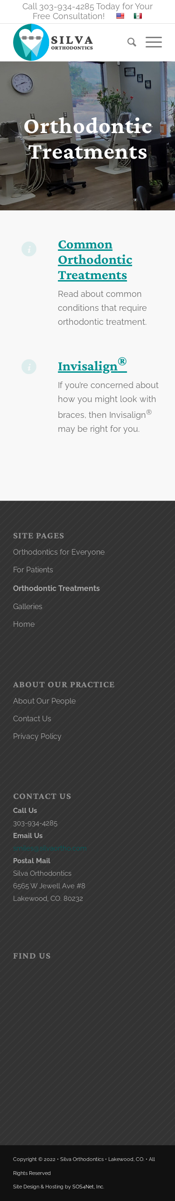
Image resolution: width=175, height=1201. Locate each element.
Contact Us (32, 718)
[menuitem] (127, 42)
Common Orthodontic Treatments (95, 259)
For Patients (33, 569)
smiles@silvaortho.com (50, 848)
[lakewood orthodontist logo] (72, 42)
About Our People (44, 701)
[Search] (127, 42)
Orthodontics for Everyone (59, 552)
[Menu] (149, 42)
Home (24, 624)
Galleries (27, 606)
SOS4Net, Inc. (88, 1187)
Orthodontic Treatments (56, 588)
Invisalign (92, 365)
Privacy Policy (37, 736)
